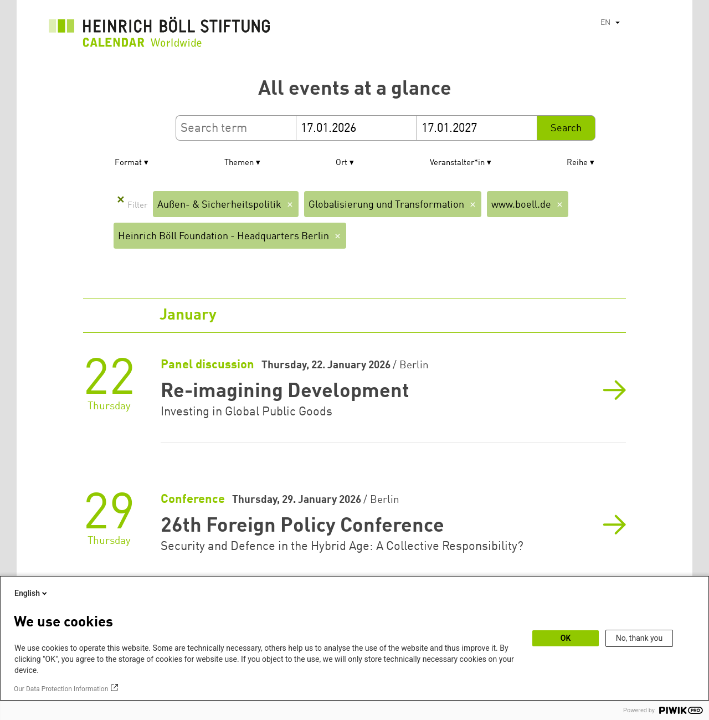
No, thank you (639, 638)
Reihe (577, 163)
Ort (341, 163)
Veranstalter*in (457, 163)
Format (128, 163)
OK (566, 638)
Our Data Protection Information (61, 689)
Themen (239, 163)
